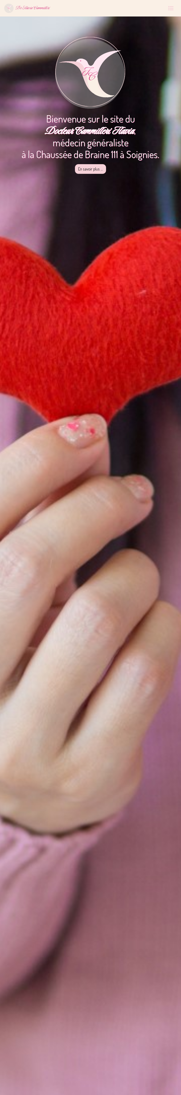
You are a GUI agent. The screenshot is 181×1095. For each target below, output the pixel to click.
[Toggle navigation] (171, 8)
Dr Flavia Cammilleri (26, 8)
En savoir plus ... (90, 168)
